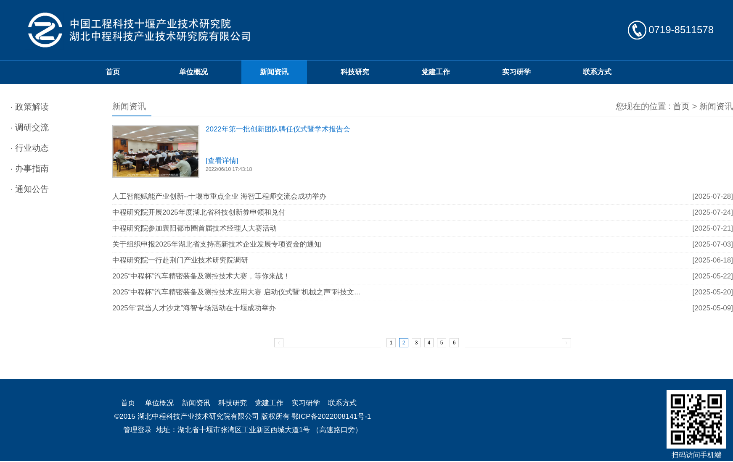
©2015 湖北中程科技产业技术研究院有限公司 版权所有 (202, 416)
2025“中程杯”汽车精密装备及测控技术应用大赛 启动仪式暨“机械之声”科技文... (236, 292)
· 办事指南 (30, 168)
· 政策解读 (30, 106)
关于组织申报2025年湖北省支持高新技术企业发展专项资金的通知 (216, 244)
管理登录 (137, 430)
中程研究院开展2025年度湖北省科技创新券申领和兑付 (199, 212)
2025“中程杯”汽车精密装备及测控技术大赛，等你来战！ (201, 276)
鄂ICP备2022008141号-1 (331, 416)
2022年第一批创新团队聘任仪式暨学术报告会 (278, 129)
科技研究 (355, 72)
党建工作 (435, 72)
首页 (113, 72)
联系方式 (597, 72)
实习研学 (516, 72)
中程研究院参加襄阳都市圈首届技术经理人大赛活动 (194, 228)
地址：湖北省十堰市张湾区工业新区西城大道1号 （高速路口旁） (259, 430)
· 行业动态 (30, 147)
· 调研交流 (30, 127)
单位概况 (193, 72)
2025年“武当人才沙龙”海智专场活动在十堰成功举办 (194, 308)
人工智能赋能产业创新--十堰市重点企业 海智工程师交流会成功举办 (219, 196)
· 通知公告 (30, 189)
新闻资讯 (274, 72)
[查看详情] (222, 161)
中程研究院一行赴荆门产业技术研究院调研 (180, 260)
